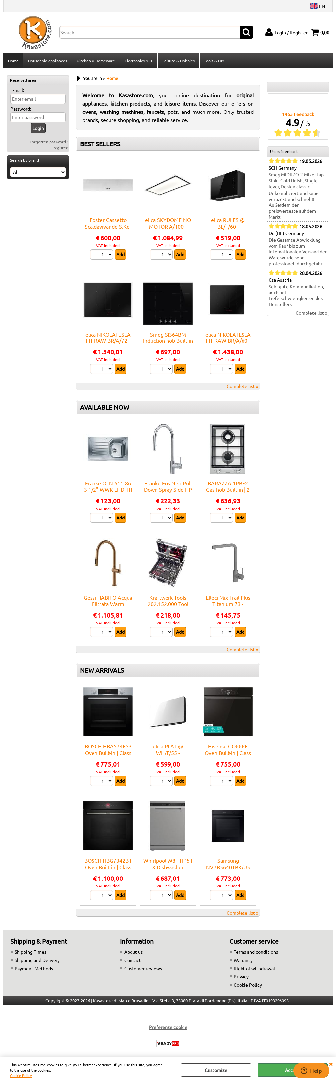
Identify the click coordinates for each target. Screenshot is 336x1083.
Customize (216, 1070)
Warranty (243, 960)
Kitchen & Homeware (96, 60)
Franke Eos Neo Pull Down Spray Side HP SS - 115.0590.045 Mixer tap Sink (168, 493)
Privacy (241, 976)
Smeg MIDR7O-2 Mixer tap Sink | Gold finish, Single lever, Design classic (296, 180)
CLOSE (331, 1063)
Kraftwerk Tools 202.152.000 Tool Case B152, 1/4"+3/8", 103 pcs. (168, 607)
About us (133, 952)
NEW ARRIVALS (102, 670)
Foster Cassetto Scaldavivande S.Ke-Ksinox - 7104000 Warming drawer (108, 229)
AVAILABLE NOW (104, 407)
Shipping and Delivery (37, 960)
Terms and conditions (256, 952)
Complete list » (242, 386)
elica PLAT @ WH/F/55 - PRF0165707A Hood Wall (168, 756)
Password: (20, 109)
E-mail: (17, 90)
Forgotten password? (49, 141)
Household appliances (47, 60)
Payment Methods (34, 968)
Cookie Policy (21, 1075)
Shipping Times (30, 952)
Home (13, 60)
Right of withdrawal (254, 968)
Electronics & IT (139, 60)
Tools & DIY (214, 60)
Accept (292, 1070)
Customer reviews (143, 968)
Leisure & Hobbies (178, 60)
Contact (132, 960)
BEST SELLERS (100, 144)
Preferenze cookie (168, 1027)
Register (60, 147)
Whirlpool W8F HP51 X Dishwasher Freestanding (168, 867)
